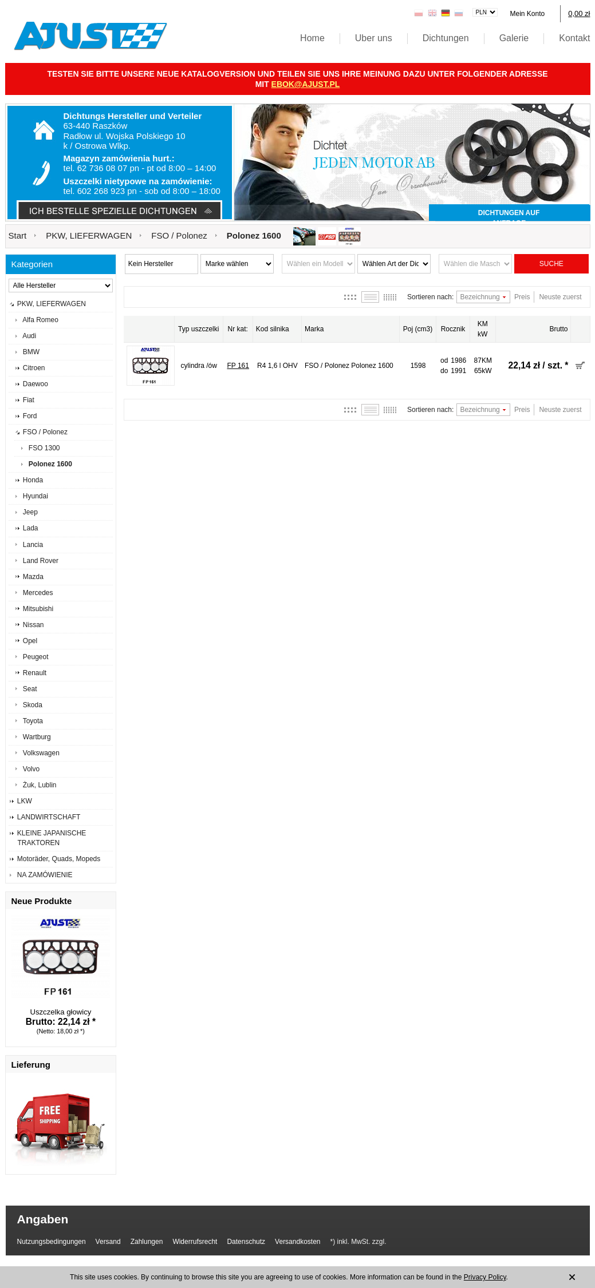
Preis (522, 297)
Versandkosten (297, 1242)
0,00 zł (579, 13)
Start (18, 235)
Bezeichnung (479, 297)
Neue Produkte (41, 901)
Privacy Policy (485, 1277)
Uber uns (373, 38)
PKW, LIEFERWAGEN (89, 235)
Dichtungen (446, 38)
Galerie (514, 38)
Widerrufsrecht (194, 1242)
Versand (108, 1242)
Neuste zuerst (560, 297)
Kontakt (574, 38)
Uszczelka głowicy (60, 1012)
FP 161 (238, 366)
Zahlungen (147, 1242)
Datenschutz (246, 1242)
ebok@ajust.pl (305, 84)
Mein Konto (527, 14)
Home (312, 38)
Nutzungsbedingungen (51, 1242)
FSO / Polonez (179, 235)
